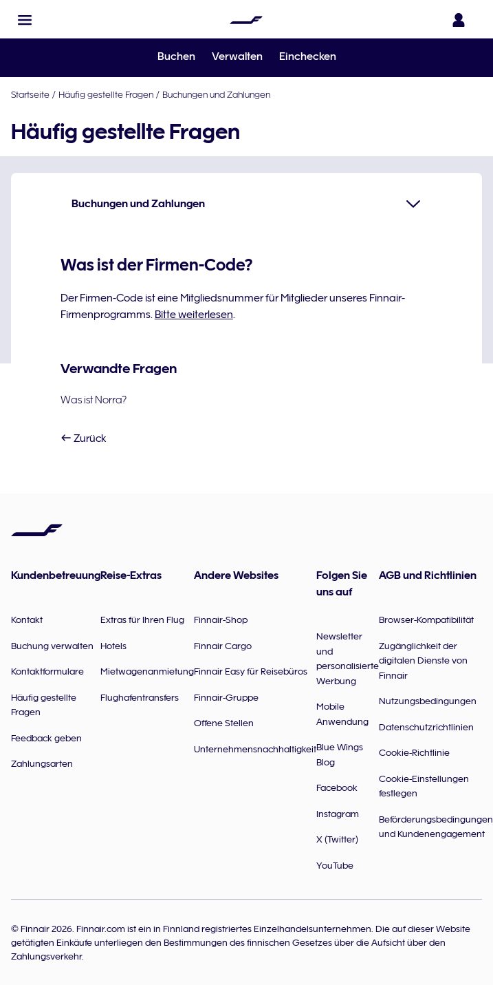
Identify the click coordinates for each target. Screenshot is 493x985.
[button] (25, 20)
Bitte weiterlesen (194, 314)
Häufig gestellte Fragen (105, 94)
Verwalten (237, 56)
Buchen (176, 56)
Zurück (84, 438)
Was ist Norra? (94, 400)
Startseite (30, 94)
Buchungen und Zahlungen (216, 94)
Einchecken (307, 56)
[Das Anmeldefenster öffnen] (461, 20)
